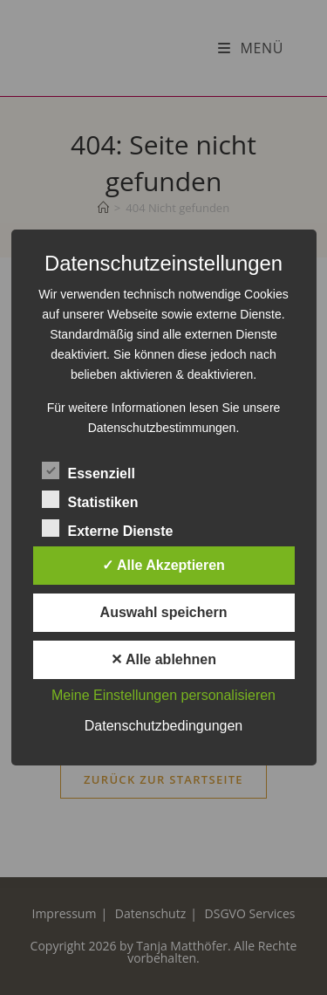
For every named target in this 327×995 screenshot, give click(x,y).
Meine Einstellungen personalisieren (163, 695)
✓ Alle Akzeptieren (163, 565)
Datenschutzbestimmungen (162, 428)
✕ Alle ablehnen (163, 659)
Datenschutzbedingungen (163, 725)
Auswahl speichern (164, 612)
